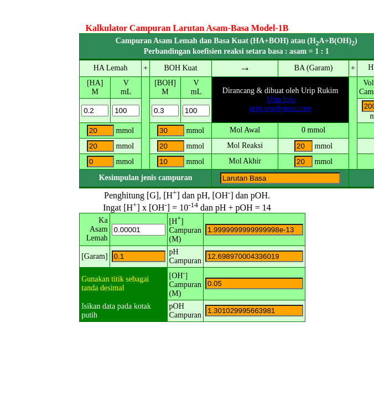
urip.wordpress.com (280, 108)
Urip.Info (281, 99)
